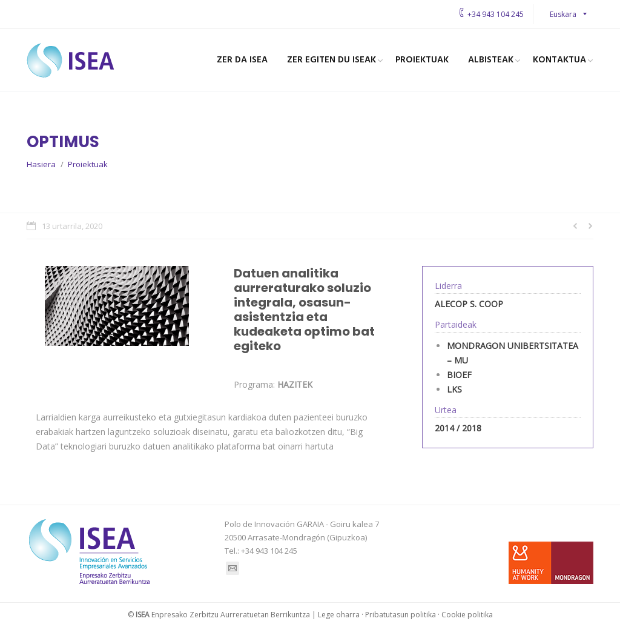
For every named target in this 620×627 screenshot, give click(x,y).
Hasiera (41, 164)
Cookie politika (467, 614)
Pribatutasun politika (400, 614)
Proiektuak (88, 164)
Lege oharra (339, 614)
